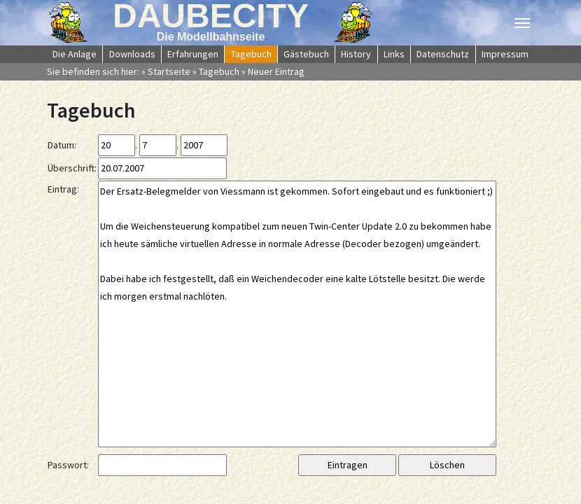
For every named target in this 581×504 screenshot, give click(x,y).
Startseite (169, 71)
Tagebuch (219, 71)
